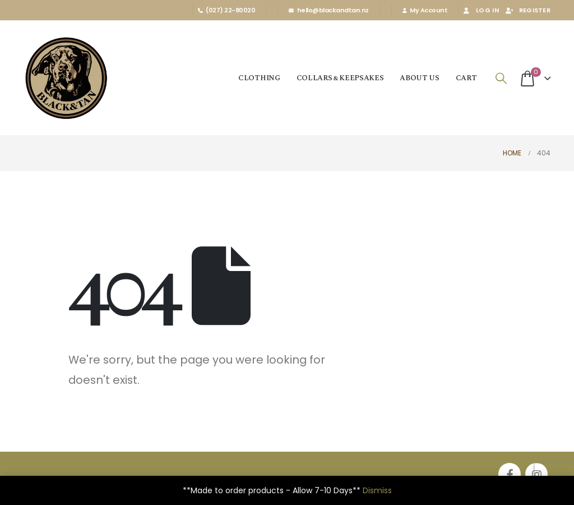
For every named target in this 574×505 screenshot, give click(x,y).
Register (527, 10)
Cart (466, 78)
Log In (480, 10)
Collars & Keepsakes (340, 78)
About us (419, 78)
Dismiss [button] (377, 490)
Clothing (259, 78)
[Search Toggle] (501, 78)
